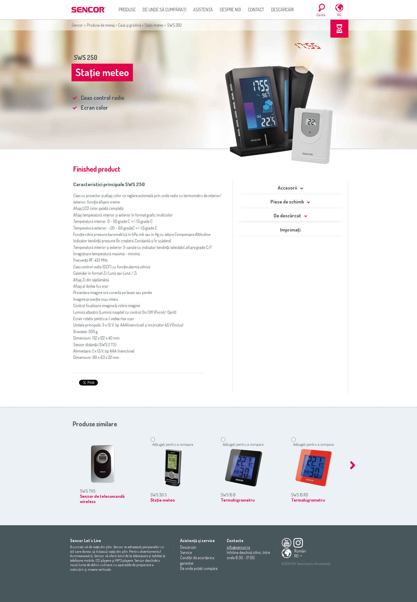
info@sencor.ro (238, 547)
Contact (256, 9)
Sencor (77, 25)
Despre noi (230, 9)
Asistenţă (203, 9)
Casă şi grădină (129, 25)
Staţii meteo (154, 25)
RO (339, 14)
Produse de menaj (101, 25)
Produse (127, 9)
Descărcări (282, 9)
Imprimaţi (290, 230)
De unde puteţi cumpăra (198, 568)
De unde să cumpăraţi (164, 9)
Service (186, 552)
